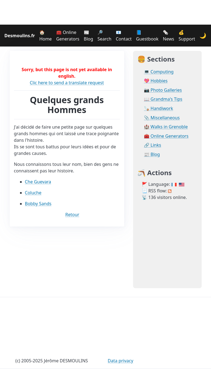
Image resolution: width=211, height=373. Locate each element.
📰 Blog (88, 35)
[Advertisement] (106, 12)
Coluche (33, 193)
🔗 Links (152, 145)
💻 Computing (159, 71)
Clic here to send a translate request (67, 83)
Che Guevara (38, 182)
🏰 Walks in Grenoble (166, 126)
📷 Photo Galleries (163, 90)
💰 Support (187, 35)
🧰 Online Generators (68, 35)
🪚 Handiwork (158, 108)
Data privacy (120, 361)
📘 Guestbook (147, 35)
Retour (72, 215)
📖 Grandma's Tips (163, 99)
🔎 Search (104, 35)
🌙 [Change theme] (202, 35)
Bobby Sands (38, 204)
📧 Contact (124, 35)
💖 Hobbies (156, 80)
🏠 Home (45, 35)
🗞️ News (168, 35)
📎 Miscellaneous (162, 117)
